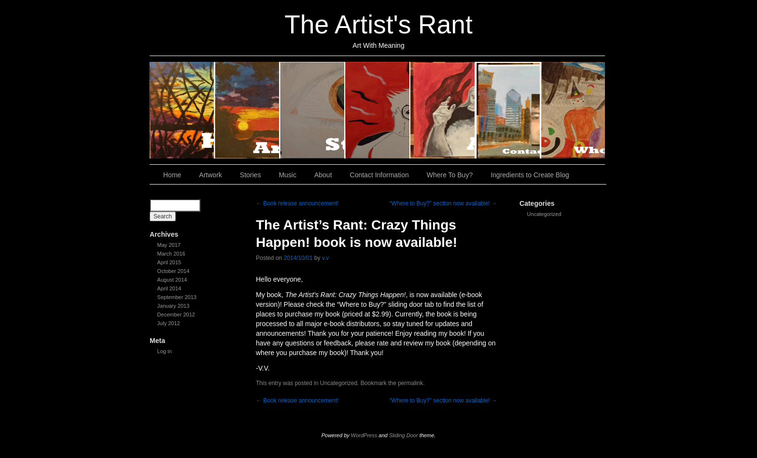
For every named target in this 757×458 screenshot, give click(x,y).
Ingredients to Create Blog (530, 175)
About (443, 110)
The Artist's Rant (378, 24)
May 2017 (169, 245)
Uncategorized (544, 214)
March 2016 (171, 254)
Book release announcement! (297, 203)
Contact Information (508, 110)
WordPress (364, 435)
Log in (164, 351)
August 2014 (172, 280)
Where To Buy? (573, 110)
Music (377, 110)
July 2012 (168, 323)
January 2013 (173, 306)
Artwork (247, 110)
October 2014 (173, 271)
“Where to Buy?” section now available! (443, 203)
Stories (312, 110)
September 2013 (176, 297)
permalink (410, 383)
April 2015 (169, 262)
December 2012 (176, 314)
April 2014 (169, 288)
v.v (325, 258)
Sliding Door (403, 435)
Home (182, 110)
